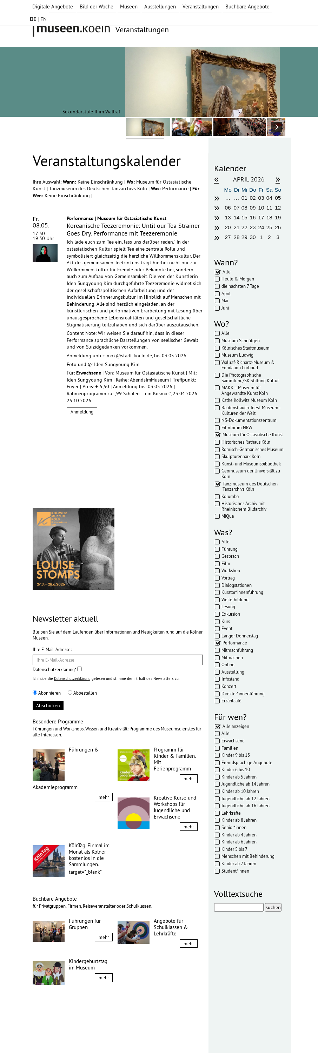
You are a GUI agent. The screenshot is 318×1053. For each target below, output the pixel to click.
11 (269, 208)
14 (236, 217)
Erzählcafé (231, 700)
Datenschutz (82, 1035)
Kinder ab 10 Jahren (240, 791)
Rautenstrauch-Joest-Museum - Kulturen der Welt (250, 410)
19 (278, 217)
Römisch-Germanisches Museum (252, 449)
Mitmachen (232, 657)
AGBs (107, 1035)
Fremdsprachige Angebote (246, 762)
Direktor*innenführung (243, 693)
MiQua (227, 516)
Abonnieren (47, 693)
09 (253, 208)
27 (228, 237)
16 (253, 217)
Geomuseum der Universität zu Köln (250, 473)
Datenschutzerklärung (72, 678)
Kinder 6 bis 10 (235, 769)
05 (278, 198)
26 (278, 227)
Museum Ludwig (237, 355)
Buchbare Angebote (247, 6)
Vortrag (228, 578)
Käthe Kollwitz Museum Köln (249, 400)
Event (226, 628)
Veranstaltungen (201, 6)
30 (253, 237)
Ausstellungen (160, 6)
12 (278, 208)
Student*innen (235, 871)
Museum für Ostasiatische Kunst (253, 434)
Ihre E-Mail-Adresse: (52, 649)
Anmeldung (82, 412)
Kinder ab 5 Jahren (239, 777)
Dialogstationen (236, 585)
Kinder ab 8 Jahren (239, 820)
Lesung (228, 606)
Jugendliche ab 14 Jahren (245, 784)
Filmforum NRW (236, 427)
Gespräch (230, 556)
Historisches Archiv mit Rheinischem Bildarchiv (243, 506)
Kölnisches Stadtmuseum (245, 348)
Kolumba (230, 496)
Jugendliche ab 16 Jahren (245, 805)
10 (261, 208)
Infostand (230, 679)
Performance (176, 188)
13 (228, 217)
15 (244, 217)
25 (269, 227)
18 (269, 217)
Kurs (225, 621)
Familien (229, 748)
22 (244, 227)
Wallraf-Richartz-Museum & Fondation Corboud (248, 365)
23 (253, 227)
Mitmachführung (237, 650)
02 (253, 198)
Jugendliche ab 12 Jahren (245, 798)
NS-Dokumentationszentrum (249, 420)
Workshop (230, 570)
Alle (227, 271)
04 (269, 198)
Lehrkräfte (231, 813)
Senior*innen (233, 827)
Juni (225, 308)
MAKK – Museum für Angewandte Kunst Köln (244, 390)
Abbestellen (82, 693)
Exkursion (230, 614)
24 (261, 227)
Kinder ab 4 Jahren (239, 834)
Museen (129, 6)
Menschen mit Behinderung (247, 856)
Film (225, 563)
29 (244, 237)
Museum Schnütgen (240, 340)
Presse (127, 1035)
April (226, 293)
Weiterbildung (235, 599)
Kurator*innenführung (242, 592)
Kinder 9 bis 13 (235, 755)
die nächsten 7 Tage (240, 286)
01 (244, 198)
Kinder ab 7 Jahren (238, 863)
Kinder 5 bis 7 (234, 849)
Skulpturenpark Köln (240, 456)
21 (236, 227)
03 (261, 198)
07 (236, 208)
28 (236, 237)
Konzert (228, 686)
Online (227, 664)
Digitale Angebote (52, 6)
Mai (224, 300)
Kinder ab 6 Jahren (239, 842)
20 (228, 227)
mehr (104, 797)
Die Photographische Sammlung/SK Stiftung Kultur (250, 377)
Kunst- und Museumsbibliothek (251, 463)
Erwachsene (233, 740)
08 (244, 208)
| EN (38, 19)
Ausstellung (232, 672)
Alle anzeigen (236, 726)
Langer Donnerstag (239, 635)
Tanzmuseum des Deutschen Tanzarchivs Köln (98, 188)
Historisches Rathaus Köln (245, 442)
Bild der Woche (96, 6)
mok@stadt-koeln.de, (130, 355)
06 (228, 208)
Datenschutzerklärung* (57, 669)
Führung (229, 549)
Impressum (49, 1035)
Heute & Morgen (237, 279)
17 (261, 217)
